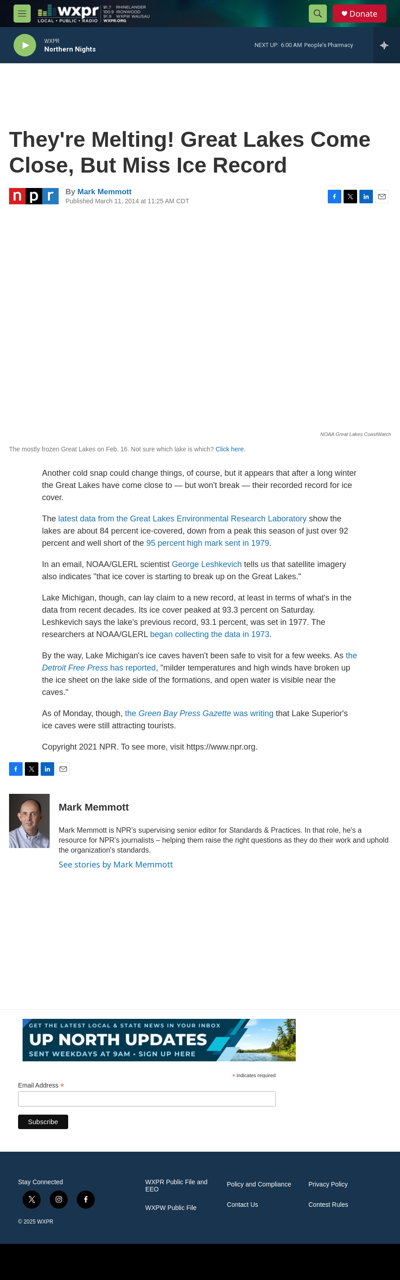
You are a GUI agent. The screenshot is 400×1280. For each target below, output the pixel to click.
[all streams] (386, 45)
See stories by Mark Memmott (116, 864)
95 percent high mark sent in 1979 (207, 543)
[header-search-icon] (318, 14)
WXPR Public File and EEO (176, 1186)
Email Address (41, 1085)
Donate (363, 14)
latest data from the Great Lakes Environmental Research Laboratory (182, 518)
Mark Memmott (104, 192)
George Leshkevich (207, 564)
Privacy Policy (328, 1184)
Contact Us (242, 1204)
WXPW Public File (171, 1208)
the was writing (199, 713)
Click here (230, 449)
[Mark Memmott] (29, 821)
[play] (25, 45)
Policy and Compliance (259, 1184)
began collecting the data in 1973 (209, 634)
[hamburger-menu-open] (22, 14)
